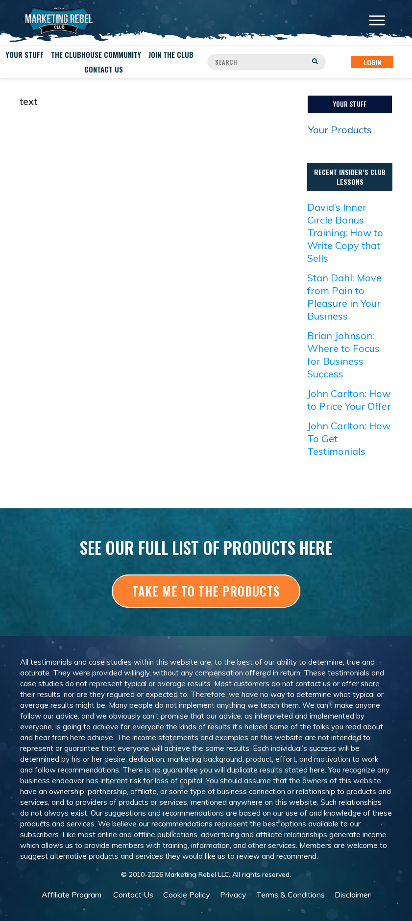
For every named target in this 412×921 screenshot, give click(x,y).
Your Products (340, 130)
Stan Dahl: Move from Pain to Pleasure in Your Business (344, 297)
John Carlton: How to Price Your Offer (349, 399)
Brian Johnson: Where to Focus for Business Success (343, 354)
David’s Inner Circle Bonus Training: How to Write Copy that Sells (345, 232)
